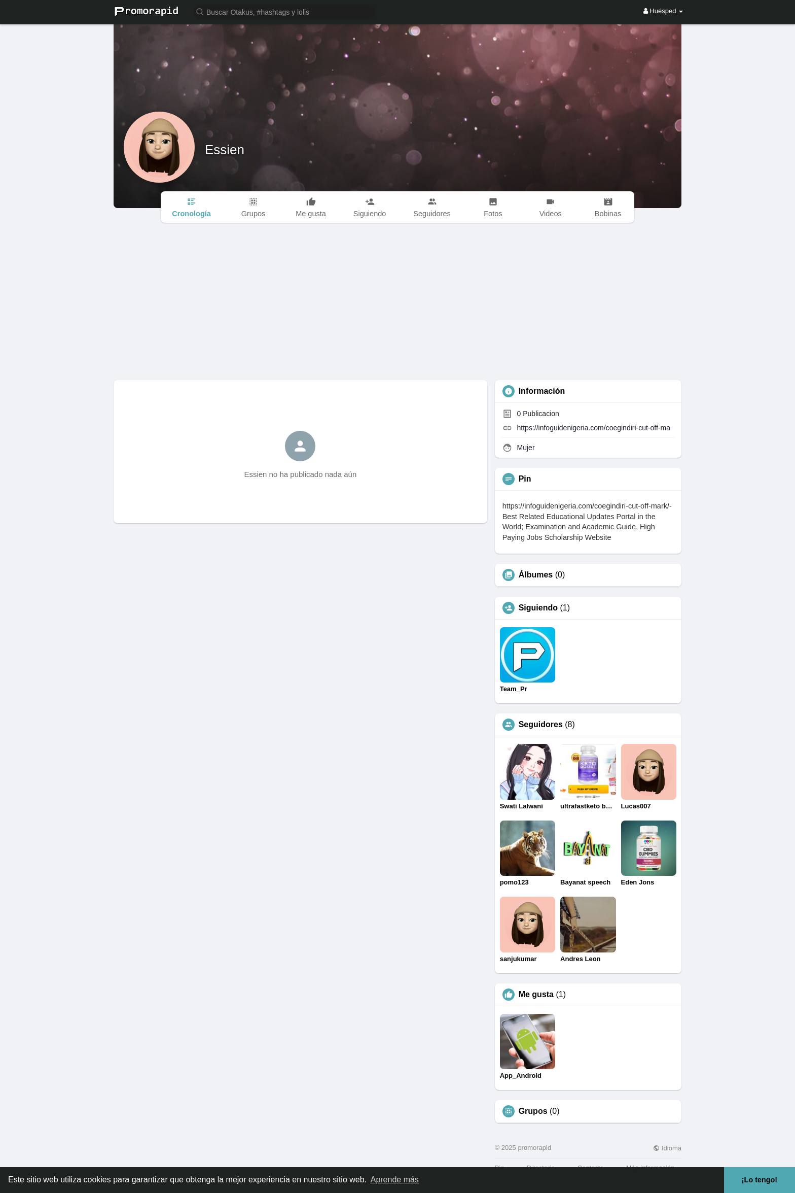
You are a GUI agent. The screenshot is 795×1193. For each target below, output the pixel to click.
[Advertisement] (397, 304)
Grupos (533, 1111)
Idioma (667, 1148)
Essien (224, 149)
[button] (284, 11)
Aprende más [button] (395, 1179)
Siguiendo (538, 608)
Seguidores (541, 725)
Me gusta (536, 995)
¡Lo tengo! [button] (759, 1180)
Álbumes (536, 575)
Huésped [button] (663, 11)
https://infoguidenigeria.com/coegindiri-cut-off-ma (593, 428)
